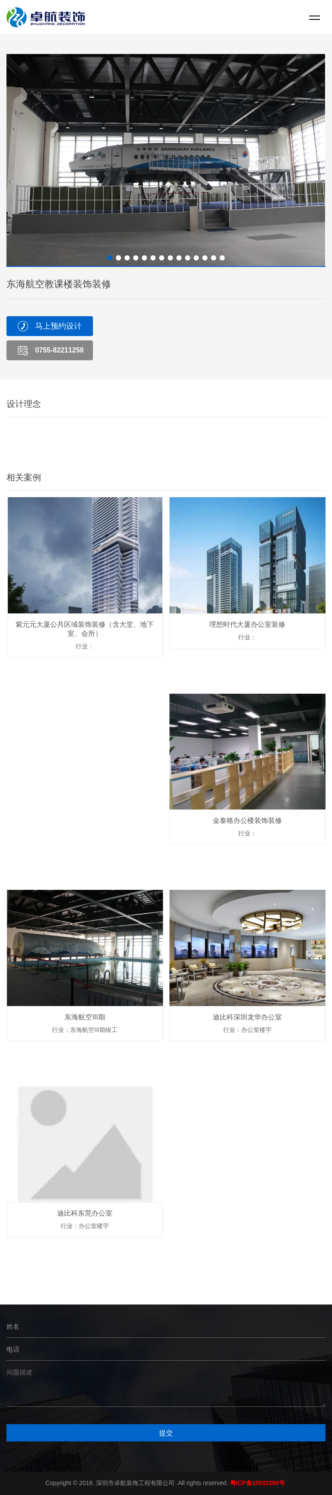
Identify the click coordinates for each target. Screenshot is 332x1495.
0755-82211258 (59, 350)
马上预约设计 (58, 326)
